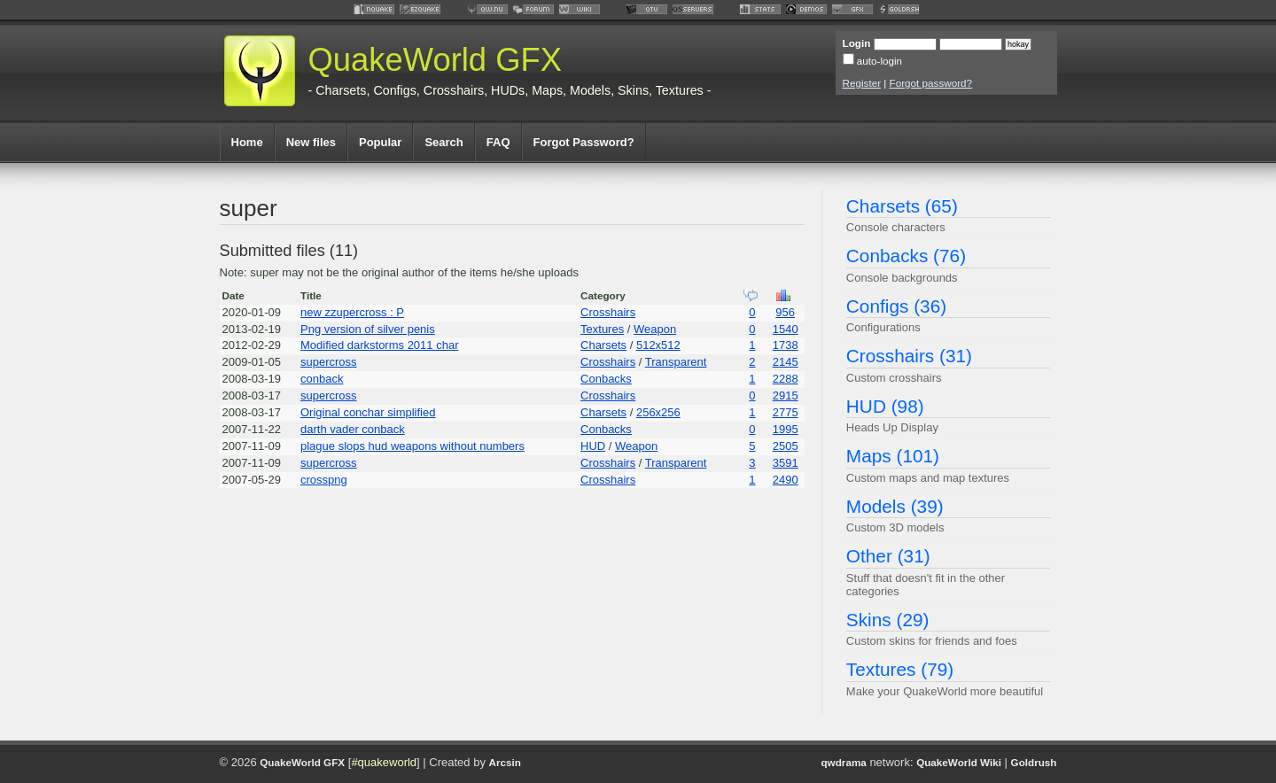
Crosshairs (607, 312)
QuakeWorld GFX (435, 60)
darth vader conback (352, 429)
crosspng (323, 479)
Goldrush (1034, 762)
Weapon (655, 329)
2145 (785, 361)
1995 (785, 429)
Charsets (603, 345)
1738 (785, 345)
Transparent (676, 361)
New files (311, 142)
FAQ (498, 142)
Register (862, 83)
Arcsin (505, 762)
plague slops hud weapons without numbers (412, 446)
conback (321, 378)
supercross (328, 361)
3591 (785, 462)
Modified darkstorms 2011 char (379, 345)
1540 (785, 329)
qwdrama (843, 762)
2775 (785, 412)
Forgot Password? (583, 142)
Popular (380, 142)
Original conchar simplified (367, 412)
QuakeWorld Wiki (958, 762)
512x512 (658, 345)
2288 (785, 378)
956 (785, 312)
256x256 (658, 412)
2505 (785, 446)
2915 (785, 395)
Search (443, 142)
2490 (785, 479)
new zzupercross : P (352, 312)
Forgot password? (931, 83)
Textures (602, 329)
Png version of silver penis (367, 329)
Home (247, 142)
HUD (592, 446)
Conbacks (606, 378)
